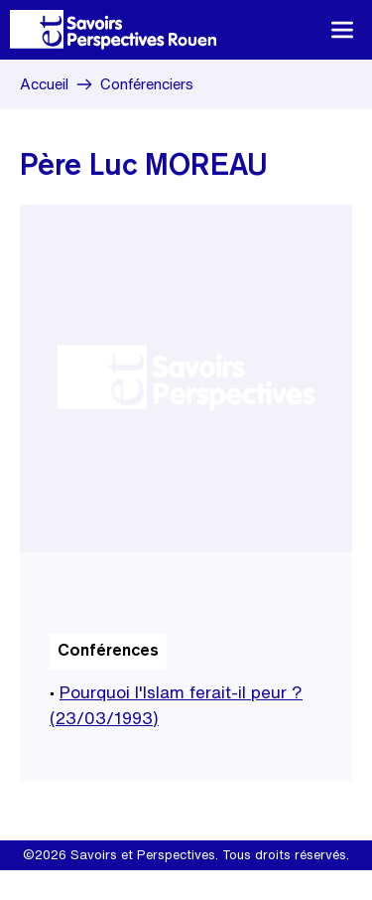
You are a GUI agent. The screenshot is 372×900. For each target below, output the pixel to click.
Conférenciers (146, 83)
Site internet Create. (242, 884)
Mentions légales (120, 884)
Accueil (44, 83)
